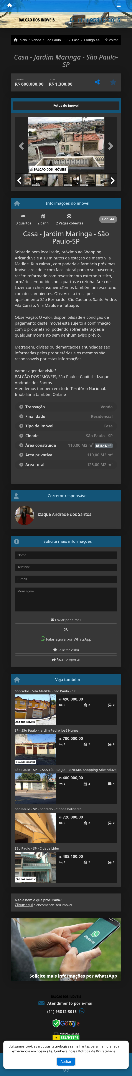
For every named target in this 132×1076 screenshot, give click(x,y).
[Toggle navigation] (119, 6)
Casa (75, 40)
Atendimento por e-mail (66, 1003)
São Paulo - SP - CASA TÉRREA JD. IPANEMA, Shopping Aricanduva (65, 769)
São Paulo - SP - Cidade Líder (37, 848)
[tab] (29, 105)
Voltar (111, 40)
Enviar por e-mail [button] (66, 620)
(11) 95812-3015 (99, 20)
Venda (36, 40)
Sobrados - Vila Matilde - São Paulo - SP (45, 691)
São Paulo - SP (57, 40)
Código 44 (91, 40)
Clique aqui (24, 905)
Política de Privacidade (96, 1047)
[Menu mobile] (9, 6)
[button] (22, 146)
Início (20, 40)
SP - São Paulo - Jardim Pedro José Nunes (46, 730)
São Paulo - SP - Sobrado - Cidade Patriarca (48, 809)
